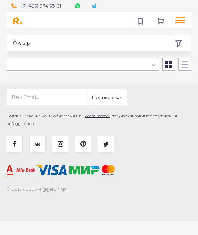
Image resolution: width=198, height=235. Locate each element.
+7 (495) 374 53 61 (40, 6)
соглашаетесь (97, 115)
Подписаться (107, 97)
